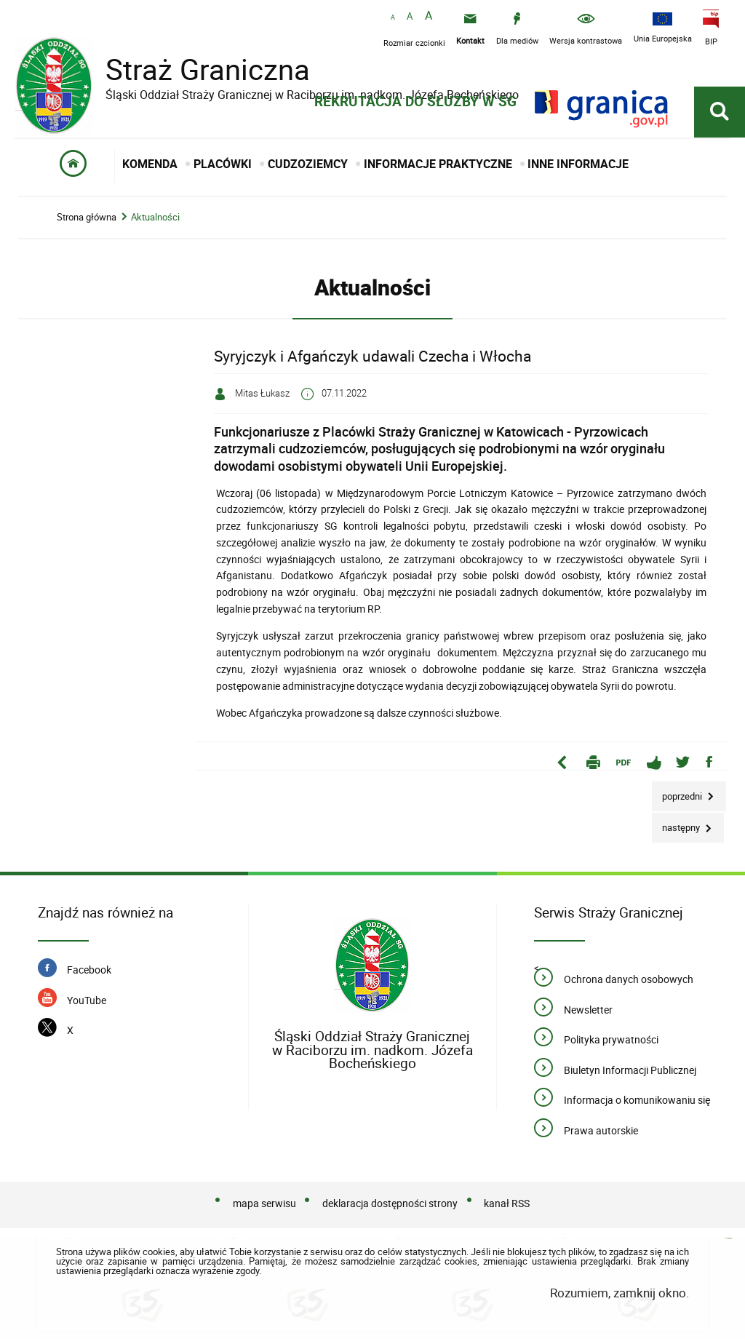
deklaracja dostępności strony (390, 1204)
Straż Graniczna (196, 69)
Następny (677, 824)
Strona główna (86, 218)
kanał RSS (507, 1204)
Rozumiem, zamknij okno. (619, 1294)
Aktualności (155, 218)
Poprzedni (678, 792)
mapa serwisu (264, 1204)
